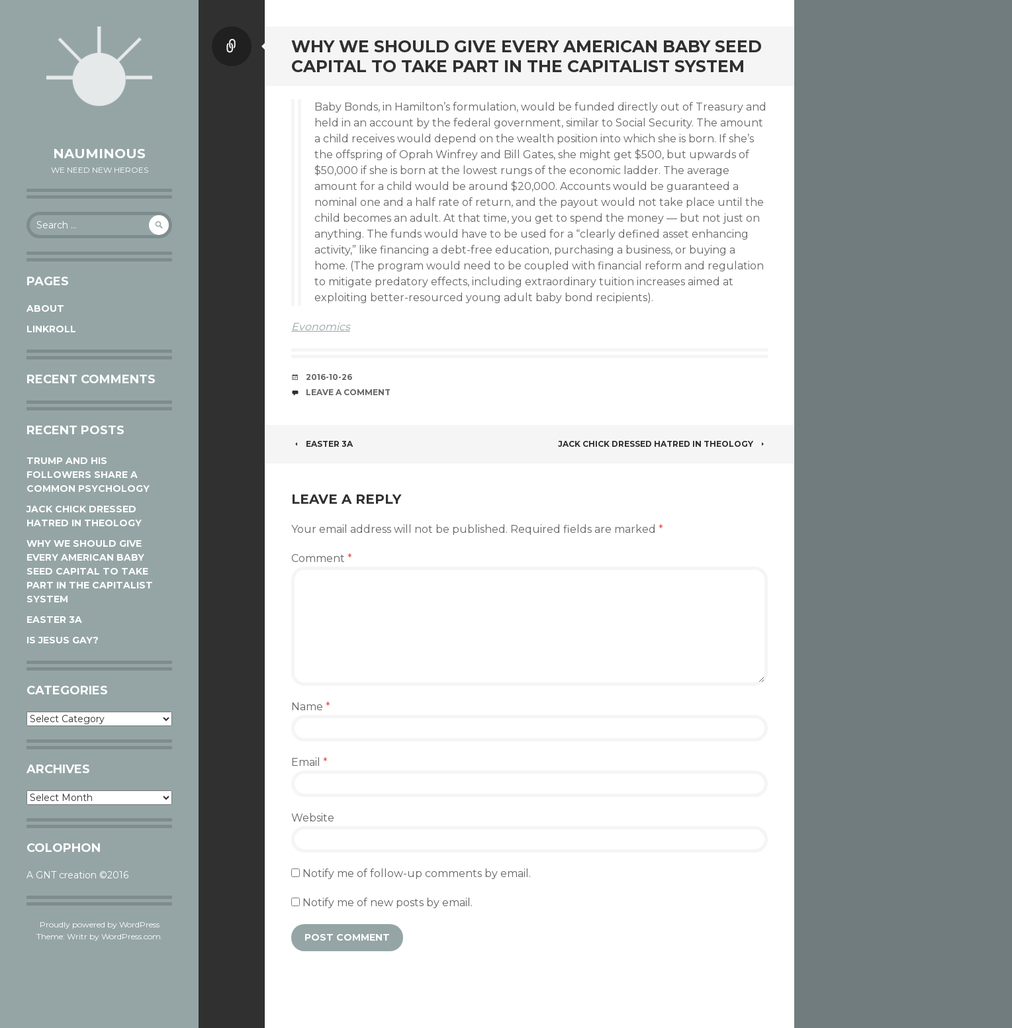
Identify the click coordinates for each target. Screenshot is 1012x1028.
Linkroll (51, 329)
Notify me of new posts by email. (387, 902)
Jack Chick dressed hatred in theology (663, 444)
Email (309, 762)
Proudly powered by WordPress (100, 924)
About (45, 308)
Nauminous (99, 154)
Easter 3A (54, 620)
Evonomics (320, 326)
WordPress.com (131, 936)
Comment (321, 558)
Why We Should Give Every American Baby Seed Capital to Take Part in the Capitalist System (89, 571)
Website (312, 818)
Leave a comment (348, 392)
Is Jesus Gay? (62, 640)
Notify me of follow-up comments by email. (416, 873)
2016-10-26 (329, 377)
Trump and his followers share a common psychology (88, 474)
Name (310, 706)
